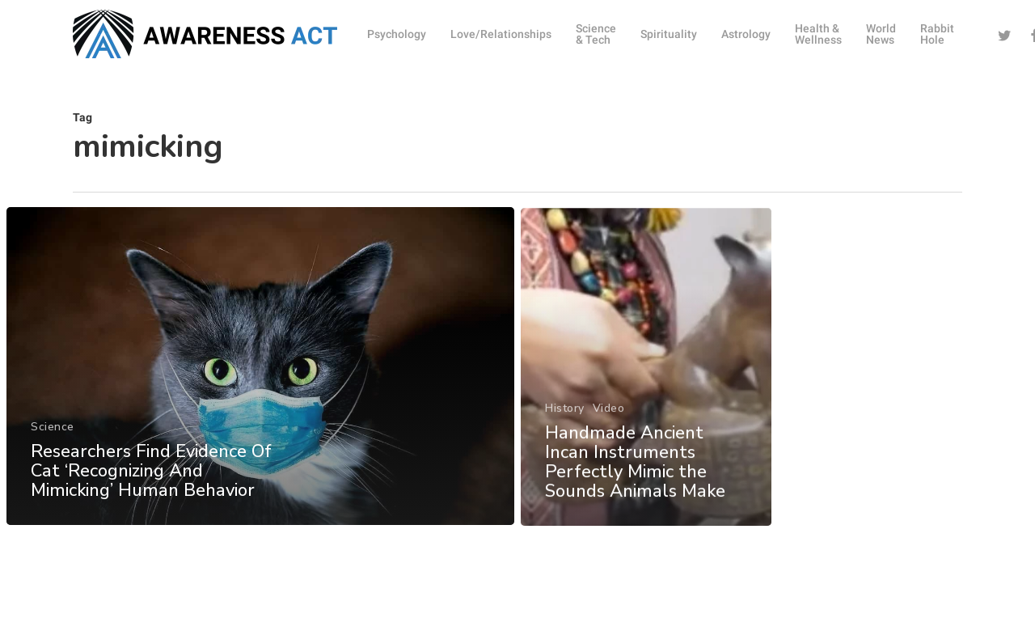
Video (609, 427)
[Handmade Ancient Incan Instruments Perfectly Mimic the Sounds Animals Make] (646, 386)
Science (52, 433)
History (565, 427)
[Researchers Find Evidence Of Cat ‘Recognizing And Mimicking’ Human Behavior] (260, 372)
